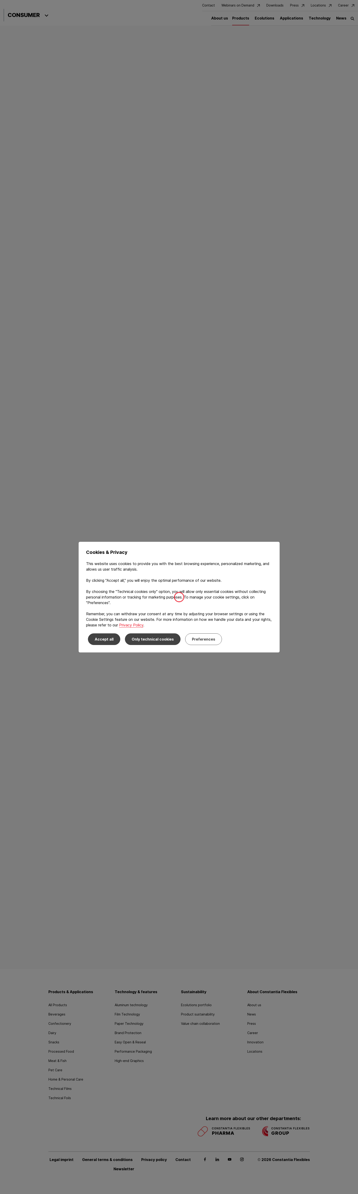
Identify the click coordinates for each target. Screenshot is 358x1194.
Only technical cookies (153, 639)
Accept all (104, 639)
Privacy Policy (131, 625)
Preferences (203, 639)
